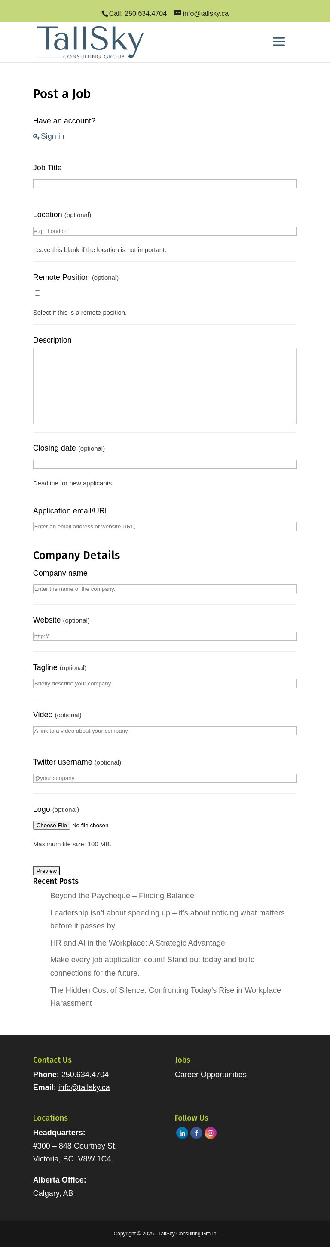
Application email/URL (71, 511)
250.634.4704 (85, 1074)
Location (62, 214)
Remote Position (76, 277)
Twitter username (77, 762)
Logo (56, 809)
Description (52, 340)
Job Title (47, 167)
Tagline (59, 667)
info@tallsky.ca (84, 1087)
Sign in (52, 136)
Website (61, 620)
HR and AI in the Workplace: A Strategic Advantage (137, 943)
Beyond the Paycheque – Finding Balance (122, 895)
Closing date (69, 448)
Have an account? (64, 121)
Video (57, 714)
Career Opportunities (211, 1074)
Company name (60, 573)
